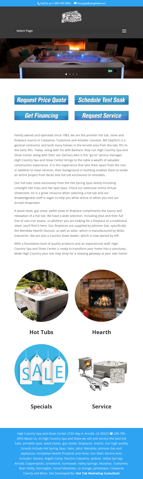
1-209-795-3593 (61, 3)
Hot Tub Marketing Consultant (98, 473)
